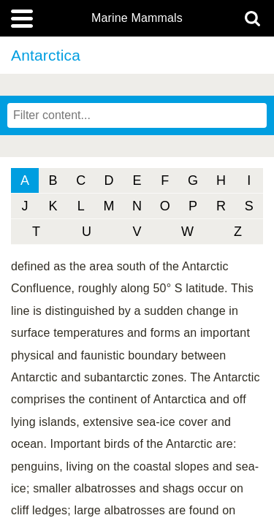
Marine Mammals (137, 18)
